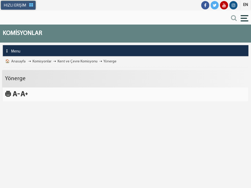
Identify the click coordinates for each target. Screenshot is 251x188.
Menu (11, 51)
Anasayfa (18, 61)
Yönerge (110, 61)
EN (245, 5)
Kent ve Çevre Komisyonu (77, 61)
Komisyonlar (42, 61)
